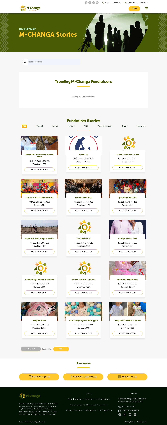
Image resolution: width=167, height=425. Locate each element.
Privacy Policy (129, 422)
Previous (30, 349)
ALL (24, 126)
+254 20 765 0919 (112, 2)
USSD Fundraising (102, 399)
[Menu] (146, 8)
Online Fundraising (76, 405)
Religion (71, 126)
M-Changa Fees (91, 410)
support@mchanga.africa (137, 2)
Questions (78, 399)
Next (61, 349)
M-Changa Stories (106, 410)
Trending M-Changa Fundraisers (83, 81)
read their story (39, 170)
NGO (86, 126)
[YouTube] (93, 2)
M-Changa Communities (74, 410)
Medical (40, 126)
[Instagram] (97, 2)
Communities (101, 405)
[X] (89, 2)
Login (134, 9)
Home (22, 28)
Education (141, 126)
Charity (124, 126)
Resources (89, 399)
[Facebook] (86, 2)
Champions (90, 405)
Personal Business (105, 126)
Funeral (55, 126)
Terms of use (141, 422)
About (70, 399)
